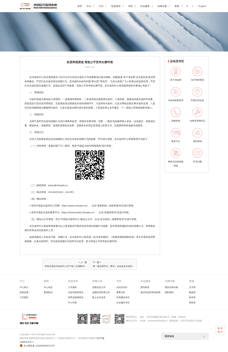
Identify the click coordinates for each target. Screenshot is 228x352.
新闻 (101, 6)
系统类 (192, 302)
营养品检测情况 (75, 297)
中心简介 (24, 287)
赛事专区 (120, 292)
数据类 (192, 292)
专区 (130, 6)
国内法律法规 (171, 287)
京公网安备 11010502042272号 (39, 345)
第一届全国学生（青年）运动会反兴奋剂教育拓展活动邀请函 (122, 266)
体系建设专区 (123, 297)
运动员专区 (121, 287)
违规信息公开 (98, 287)
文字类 (192, 287)
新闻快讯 (48, 292)
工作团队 (24, 297)
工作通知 (72, 287)
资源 (176, 6)
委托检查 (145, 287)
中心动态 (48, 287)
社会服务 (145, 6)
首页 (79, 6)
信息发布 (116, 6)
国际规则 (169, 292)
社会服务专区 (123, 302)
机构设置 (24, 292)
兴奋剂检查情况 (75, 292)
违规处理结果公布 (101, 292)
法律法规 (162, 6)
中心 (89, 6)
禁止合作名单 (98, 297)
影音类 (192, 297)
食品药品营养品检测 (150, 292)
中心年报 (72, 302)
